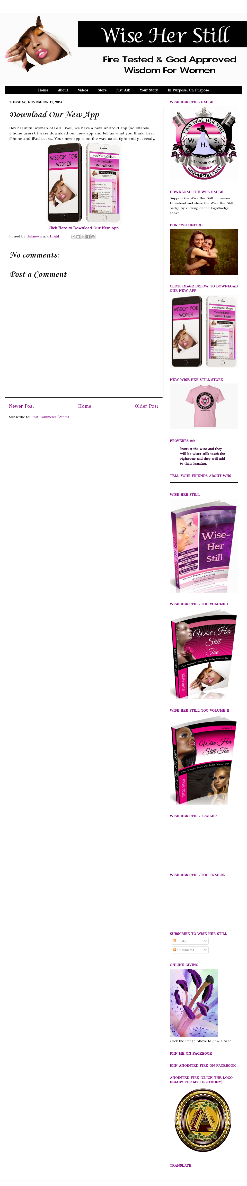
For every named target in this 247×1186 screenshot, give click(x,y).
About (63, 90)
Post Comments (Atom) (50, 417)
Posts (179, 941)
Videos (83, 90)
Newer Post (21, 406)
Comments (183, 950)
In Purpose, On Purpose (188, 90)
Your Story (149, 90)
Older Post (146, 406)
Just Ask (123, 90)
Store (102, 90)
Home (43, 90)
